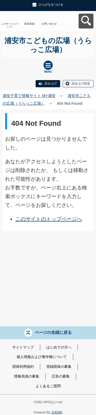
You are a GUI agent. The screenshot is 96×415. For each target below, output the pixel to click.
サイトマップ (23, 347)
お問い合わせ (49, 23)
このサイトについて (10, 25)
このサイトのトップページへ (48, 219)
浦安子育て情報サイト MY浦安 (29, 95)
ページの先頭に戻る (53, 332)
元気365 (56, 412)
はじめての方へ (58, 347)
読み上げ (51, 83)
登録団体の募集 (58, 366)
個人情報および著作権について (42, 357)
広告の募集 (61, 376)
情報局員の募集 (26, 376)
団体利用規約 (23, 366)
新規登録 (29, 23)
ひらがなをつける (51, 4)
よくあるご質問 (48, 386)
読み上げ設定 (81, 83)
